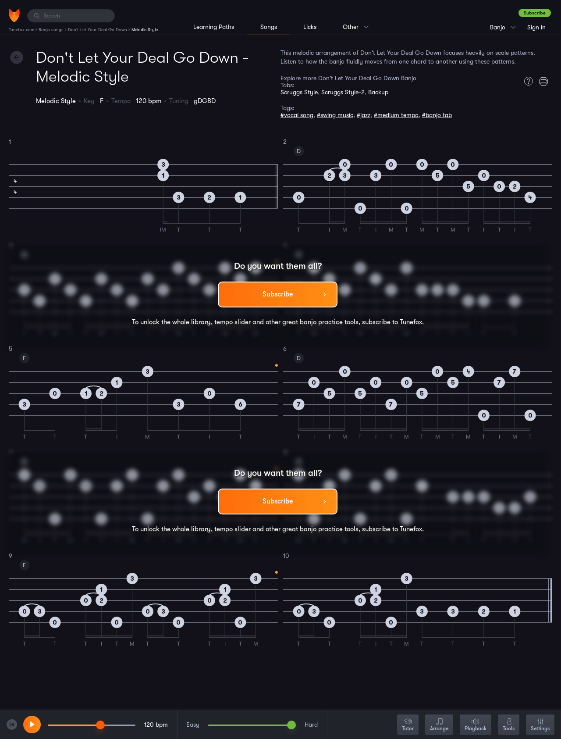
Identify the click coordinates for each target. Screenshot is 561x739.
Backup (378, 92)
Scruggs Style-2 (343, 92)
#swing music (335, 114)
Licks (309, 26)
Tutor (408, 725)
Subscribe (535, 13)
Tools (509, 725)
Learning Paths (213, 26)
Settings (540, 725)
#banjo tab (437, 114)
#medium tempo (396, 114)
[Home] (14, 15)
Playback (475, 725)
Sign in (536, 27)
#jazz (363, 114)
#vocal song (296, 114)
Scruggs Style (299, 92)
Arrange (439, 725)
